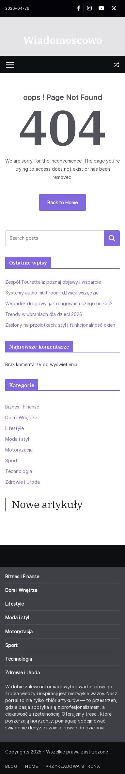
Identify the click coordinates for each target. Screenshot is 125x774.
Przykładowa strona (73, 766)
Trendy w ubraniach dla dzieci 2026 (43, 314)
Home (31, 766)
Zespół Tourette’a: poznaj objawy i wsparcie (53, 282)
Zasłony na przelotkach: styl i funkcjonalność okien (60, 325)
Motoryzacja (19, 449)
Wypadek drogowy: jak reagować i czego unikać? (59, 303)
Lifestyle (14, 428)
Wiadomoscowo (62, 40)
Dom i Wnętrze (21, 417)
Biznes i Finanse (22, 406)
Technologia (18, 471)
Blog (11, 766)
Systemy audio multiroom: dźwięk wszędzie (52, 292)
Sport (11, 460)
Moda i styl (17, 439)
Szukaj (112, 238)
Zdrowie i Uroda (22, 482)
